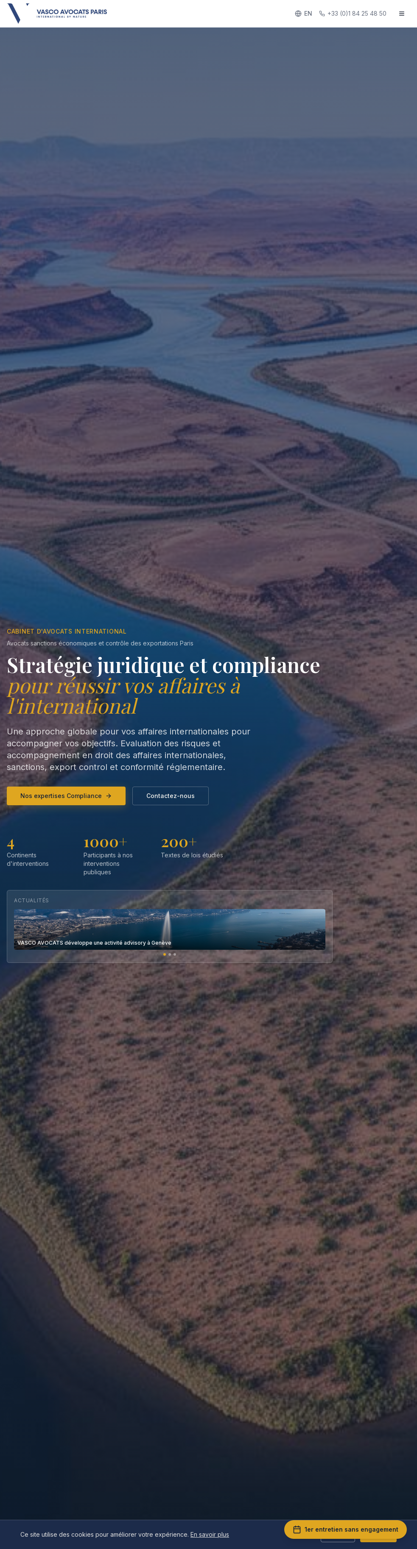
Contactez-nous (170, 795)
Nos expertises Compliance (66, 795)
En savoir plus (209, 1534)
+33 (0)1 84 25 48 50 (352, 13)
